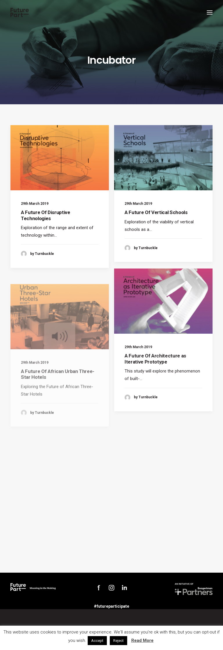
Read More (142, 640)
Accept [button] (97, 640)
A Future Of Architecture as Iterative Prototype (155, 378)
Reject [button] (118, 640)
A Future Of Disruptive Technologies (45, 215)
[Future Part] (19, 12)
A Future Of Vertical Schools (156, 212)
